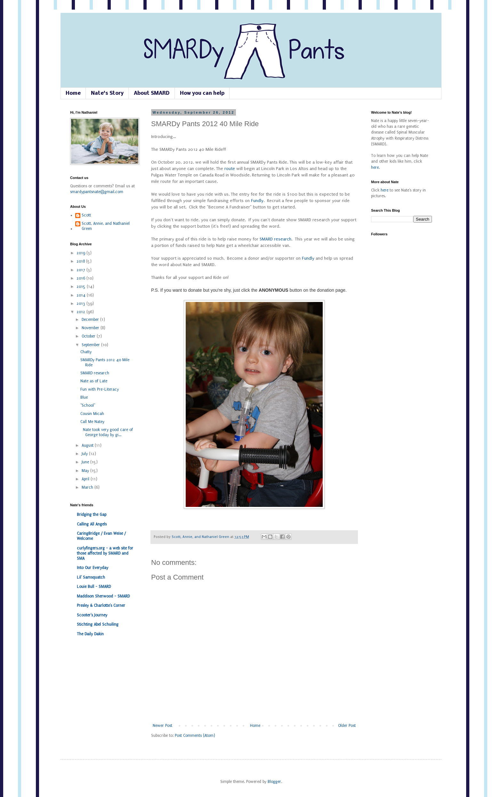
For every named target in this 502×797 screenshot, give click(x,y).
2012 (81, 312)
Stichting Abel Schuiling (97, 624)
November (91, 328)
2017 (81, 270)
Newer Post (162, 725)
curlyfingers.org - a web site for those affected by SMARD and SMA (105, 553)
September (91, 345)
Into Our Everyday (92, 567)
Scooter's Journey (92, 615)
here (375, 167)
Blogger (274, 781)
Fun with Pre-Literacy (99, 389)
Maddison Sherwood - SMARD (103, 596)
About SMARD (152, 93)
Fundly (257, 200)
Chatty (86, 352)
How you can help (202, 93)
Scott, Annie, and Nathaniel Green (201, 537)
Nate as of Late (93, 381)
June (86, 462)
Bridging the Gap (91, 514)
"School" (87, 405)
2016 (81, 278)
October (89, 336)
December (91, 319)
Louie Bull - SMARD (94, 586)
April (86, 479)
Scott (86, 215)
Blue (84, 397)
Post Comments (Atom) (195, 735)
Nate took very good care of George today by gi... (106, 432)
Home (73, 93)
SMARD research (275, 239)
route (229, 168)
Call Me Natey (92, 421)
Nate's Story (107, 93)
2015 (82, 286)
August (88, 445)
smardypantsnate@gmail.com (96, 192)
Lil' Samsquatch (91, 577)
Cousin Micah (92, 413)
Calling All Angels (92, 524)
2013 (81, 303)
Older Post (347, 725)
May (86, 470)
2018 (81, 261)
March (88, 487)
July (85, 453)
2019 (81, 253)
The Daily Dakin (90, 634)
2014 (82, 295)
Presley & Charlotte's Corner (101, 605)
